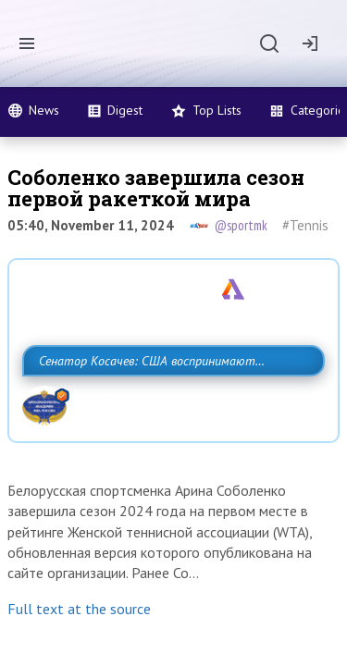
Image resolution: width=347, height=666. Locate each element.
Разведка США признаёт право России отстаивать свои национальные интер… (145, 339)
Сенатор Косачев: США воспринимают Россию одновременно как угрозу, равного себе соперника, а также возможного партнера (169, 423)
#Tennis (305, 225)
